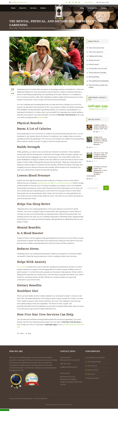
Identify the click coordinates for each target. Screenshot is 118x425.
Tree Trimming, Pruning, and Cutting (98, 86)
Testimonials (92, 8)
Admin (22, 333)
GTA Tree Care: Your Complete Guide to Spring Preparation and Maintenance (101, 155)
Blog (82, 8)
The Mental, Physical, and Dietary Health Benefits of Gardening (37, 28)
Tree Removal (92, 366)
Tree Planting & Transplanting (98, 81)
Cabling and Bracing (95, 56)
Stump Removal (93, 60)
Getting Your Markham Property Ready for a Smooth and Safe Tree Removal (100, 140)
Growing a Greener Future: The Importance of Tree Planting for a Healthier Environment (97, 171)
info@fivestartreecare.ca (19, 2)
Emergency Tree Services (96, 357)
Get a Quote (88, 2)
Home (13, 8)
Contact (104, 8)
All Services (91, 374)
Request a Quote (93, 378)
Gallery (43, 8)
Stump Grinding (93, 77)
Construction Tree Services (97, 68)
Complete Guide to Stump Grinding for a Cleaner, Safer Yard (101, 127)
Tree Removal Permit (95, 52)
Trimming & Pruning (94, 361)
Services (33, 8)
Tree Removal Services (96, 48)
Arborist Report (93, 64)
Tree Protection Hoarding (97, 73)
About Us (22, 8)
